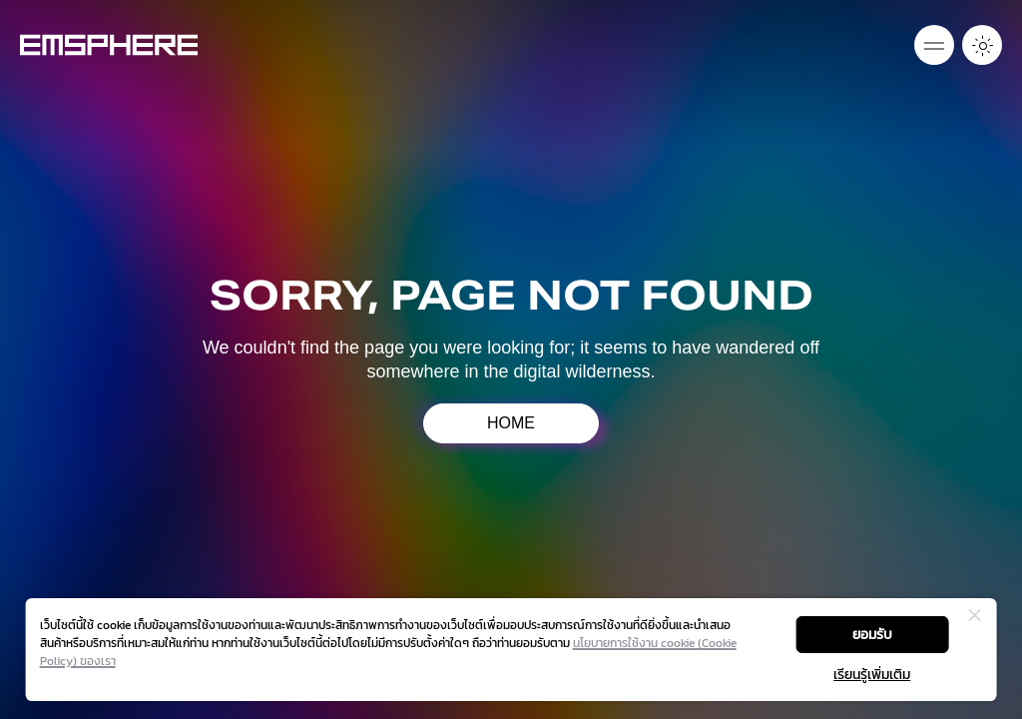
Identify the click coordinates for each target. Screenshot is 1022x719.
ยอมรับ (872, 634)
